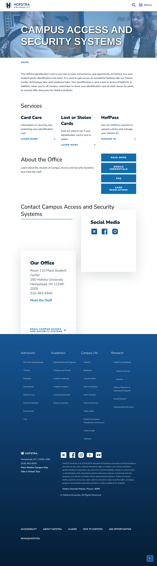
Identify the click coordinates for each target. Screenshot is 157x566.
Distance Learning (61, 403)
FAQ (118, 178)
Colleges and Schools (62, 370)
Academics (58, 353)
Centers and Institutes (122, 362)
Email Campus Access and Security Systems (46, 330)
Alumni (72, 529)
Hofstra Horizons (123, 371)
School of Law (29, 395)
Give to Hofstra (93, 529)
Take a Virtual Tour (30, 471)
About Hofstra (52, 529)
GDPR (97, 489)
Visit (25, 419)
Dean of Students (91, 387)
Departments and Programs (65, 362)
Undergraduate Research (124, 407)
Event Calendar (90, 395)
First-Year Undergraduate (33, 362)
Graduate (27, 378)
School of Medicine (30, 403)
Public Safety (89, 411)
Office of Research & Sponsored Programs (122, 389)
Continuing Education (62, 395)
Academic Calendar (61, 378)
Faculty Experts (120, 399)
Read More (118, 157)
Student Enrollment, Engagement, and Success (94, 421)
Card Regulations (118, 188)
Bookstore (88, 370)
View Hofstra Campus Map (34, 467)
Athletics (87, 362)
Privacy (90, 489)
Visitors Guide (89, 431)
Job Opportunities (120, 529)
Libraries (119, 379)
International (28, 387)
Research (117, 353)
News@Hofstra (30, 538)
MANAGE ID (108, 139)
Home (25, 62)
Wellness (87, 439)
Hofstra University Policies (74, 489)
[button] (150, 558)
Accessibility (29, 529)
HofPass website (120, 125)
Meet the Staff (41, 300)
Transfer (26, 370)
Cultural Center (90, 378)
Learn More (29, 139)
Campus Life (89, 353)
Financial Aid (28, 411)
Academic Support (61, 387)
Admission (28, 353)
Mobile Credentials (119, 168)
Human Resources (91, 403)
